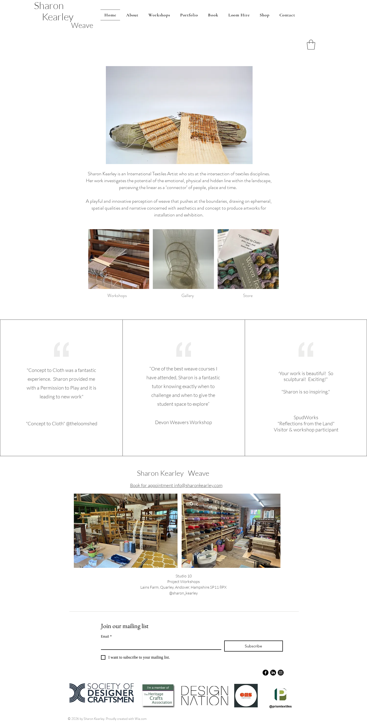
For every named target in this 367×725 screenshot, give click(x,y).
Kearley (57, 17)
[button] (311, 44)
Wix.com (141, 718)
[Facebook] (265, 673)
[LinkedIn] (273, 673)
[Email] (159, 645)
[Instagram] (281, 673)
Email (106, 636)
